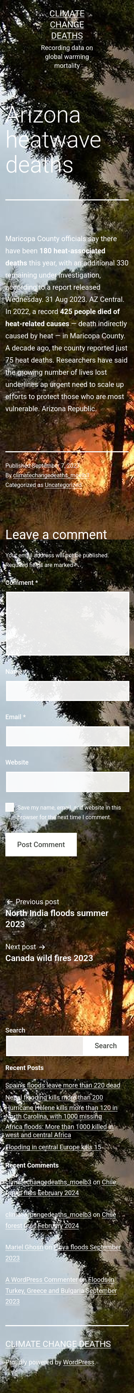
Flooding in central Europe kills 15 (53, 1147)
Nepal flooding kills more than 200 (54, 1097)
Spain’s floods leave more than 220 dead (62, 1085)
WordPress (78, 1362)
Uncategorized (63, 485)
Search (15, 1030)
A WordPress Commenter (41, 1279)
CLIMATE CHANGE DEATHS (66, 25)
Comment (21, 582)
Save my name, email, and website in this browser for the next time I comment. (69, 812)
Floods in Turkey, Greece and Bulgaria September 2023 (61, 1290)
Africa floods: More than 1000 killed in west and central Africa (59, 1131)
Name (16, 671)
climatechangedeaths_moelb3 (51, 475)
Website (17, 762)
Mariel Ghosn (24, 1247)
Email (15, 717)
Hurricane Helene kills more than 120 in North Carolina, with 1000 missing (61, 1112)
